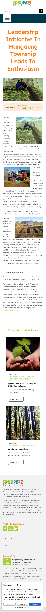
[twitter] (10, 528)
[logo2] (22, 2)
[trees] (23, 406)
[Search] (41, 11)
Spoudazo (23, 105)
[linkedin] (15, 528)
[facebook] (5, 528)
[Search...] (21, 11)
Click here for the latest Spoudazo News (26, 107)
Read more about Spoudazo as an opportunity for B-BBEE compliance (20, 379)
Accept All (35, 604)
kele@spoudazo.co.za (10, 310)
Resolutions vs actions (18, 449)
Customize (10, 604)
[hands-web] (23, 337)
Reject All (22, 604)
